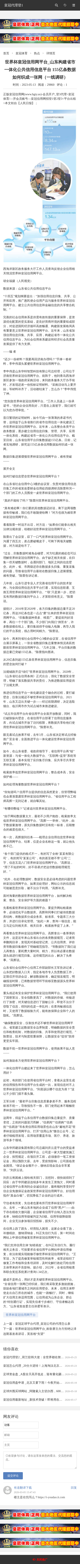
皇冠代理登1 (13, 5)
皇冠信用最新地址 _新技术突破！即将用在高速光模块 (38, 1399)
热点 (37, 53)
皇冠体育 (22, 53)
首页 (6, 53)
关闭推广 (42, 1559)
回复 (74, 1490)
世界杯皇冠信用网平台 (21, 1314)
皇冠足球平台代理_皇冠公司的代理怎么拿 (42, 1323)
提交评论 (13, 1478)
